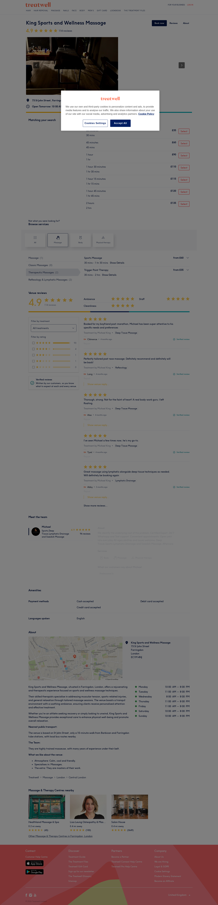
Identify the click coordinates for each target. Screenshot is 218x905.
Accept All (120, 123)
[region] (110, 111)
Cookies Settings (95, 123)
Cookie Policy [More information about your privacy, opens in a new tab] (146, 114)
